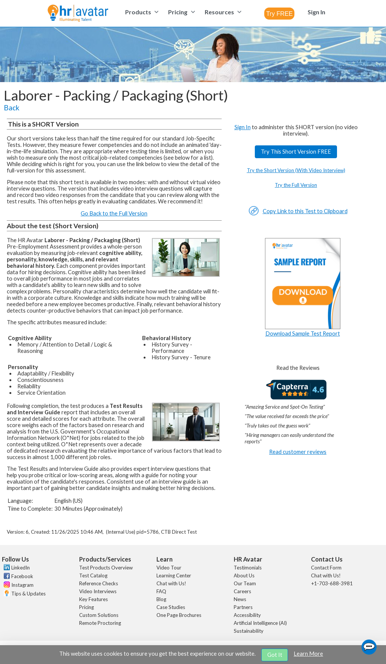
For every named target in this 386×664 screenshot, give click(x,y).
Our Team (245, 583)
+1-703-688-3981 (332, 583)
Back (11, 108)
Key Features (93, 599)
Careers (242, 591)
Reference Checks (98, 583)
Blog (161, 599)
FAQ (161, 591)
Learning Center (173, 575)
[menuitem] (140, 12)
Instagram (22, 585)
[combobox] (279, 14)
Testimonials (248, 568)
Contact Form (326, 568)
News (240, 599)
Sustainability (248, 631)
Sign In (242, 127)
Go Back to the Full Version (114, 213)
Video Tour (168, 568)
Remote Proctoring (100, 623)
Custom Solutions (98, 615)
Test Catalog (93, 575)
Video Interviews (97, 591)
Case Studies (170, 607)
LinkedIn (20, 568)
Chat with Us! (171, 583)
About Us (244, 575)
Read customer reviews (297, 452)
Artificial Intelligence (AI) (260, 623)
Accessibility (247, 615)
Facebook (22, 576)
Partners (243, 607)
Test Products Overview (106, 568)
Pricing (86, 607)
